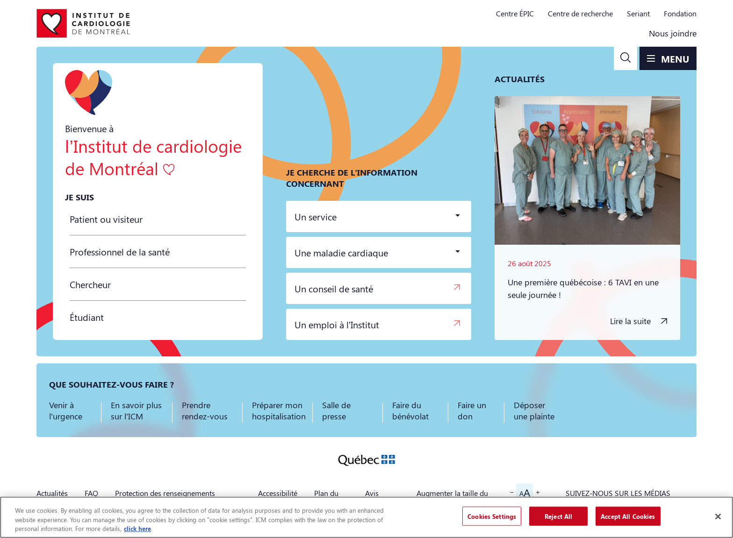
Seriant (638, 13)
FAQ (91, 493)
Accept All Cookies (628, 516)
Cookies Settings (491, 516)
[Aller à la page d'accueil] (83, 23)
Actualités (52, 493)
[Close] (718, 516)
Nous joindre (673, 33)
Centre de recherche (580, 13)
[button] (625, 58)
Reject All (558, 516)
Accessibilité (277, 493)
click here (137, 528)
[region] (366, 517)
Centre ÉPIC (515, 13)
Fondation (680, 13)
